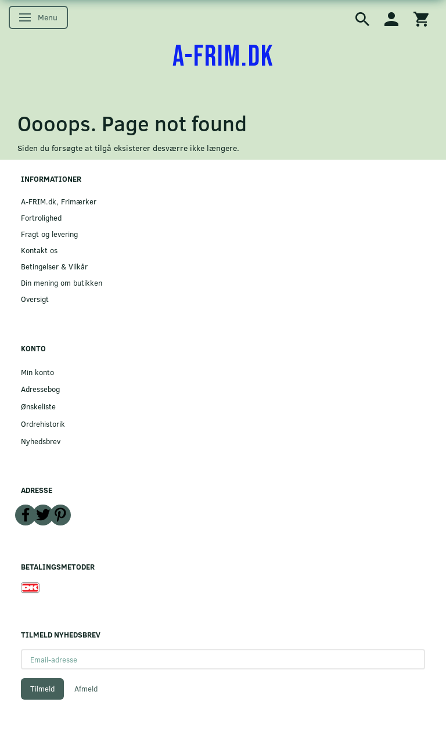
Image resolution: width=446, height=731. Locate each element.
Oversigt (35, 299)
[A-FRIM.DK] (223, 56)
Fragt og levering (49, 234)
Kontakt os (39, 250)
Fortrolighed (41, 217)
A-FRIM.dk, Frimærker (58, 201)
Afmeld (86, 688)
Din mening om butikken (61, 282)
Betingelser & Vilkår (54, 266)
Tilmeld (42, 688)
